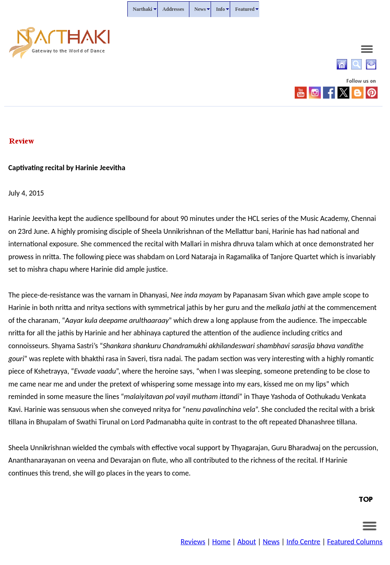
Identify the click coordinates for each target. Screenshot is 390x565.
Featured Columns (355, 541)
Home (221, 541)
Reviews (193, 541)
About (246, 541)
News (271, 541)
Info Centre (303, 541)
